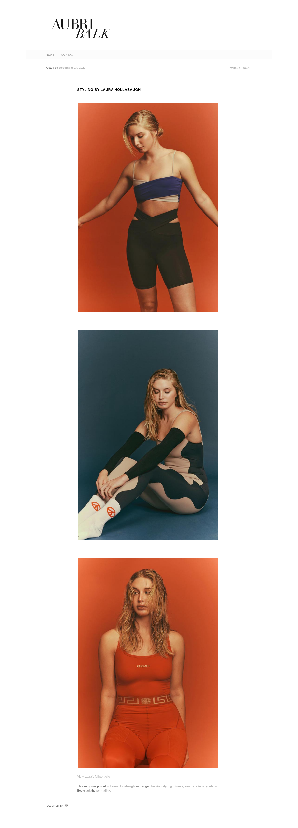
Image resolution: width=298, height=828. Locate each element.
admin (213, 786)
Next (248, 68)
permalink (103, 790)
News (50, 54)
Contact (68, 54)
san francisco (194, 786)
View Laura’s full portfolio (93, 776)
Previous (232, 68)
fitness (178, 786)
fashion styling (161, 786)
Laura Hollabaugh (122, 786)
